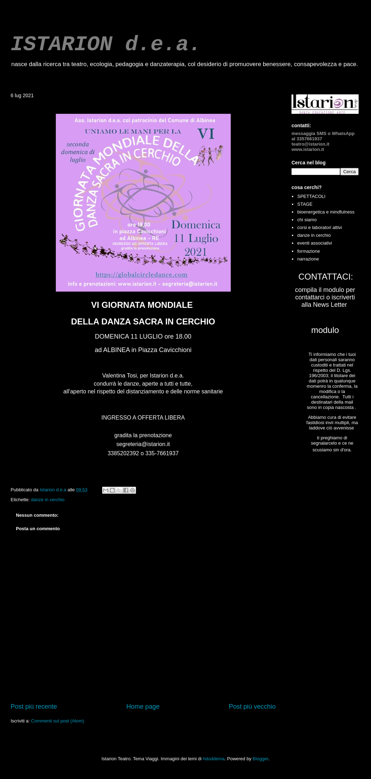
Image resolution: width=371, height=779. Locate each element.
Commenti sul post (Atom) (57, 721)
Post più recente (34, 706)
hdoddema (213, 758)
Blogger (260, 758)
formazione (308, 251)
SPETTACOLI (311, 196)
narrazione (308, 259)
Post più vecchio (252, 706)
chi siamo (307, 219)
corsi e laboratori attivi (319, 227)
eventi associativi (314, 243)
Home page (142, 706)
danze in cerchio (48, 499)
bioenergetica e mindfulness (325, 212)
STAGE (304, 204)
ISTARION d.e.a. (106, 45)
